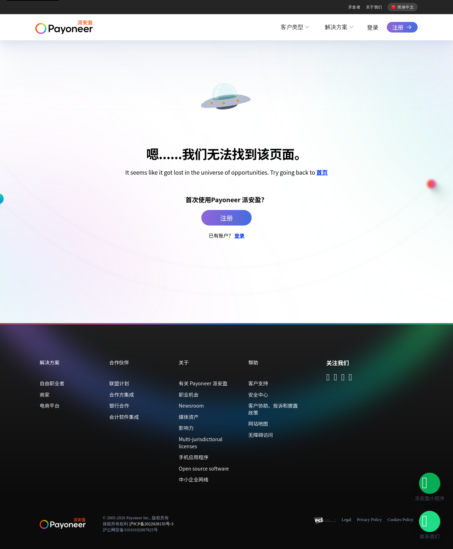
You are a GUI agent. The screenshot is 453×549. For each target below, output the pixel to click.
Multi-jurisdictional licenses (201, 443)
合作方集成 (121, 394)
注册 (397, 27)
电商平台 (49, 405)
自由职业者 (52, 383)
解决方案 (336, 27)
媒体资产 (189, 416)
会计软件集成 (124, 416)
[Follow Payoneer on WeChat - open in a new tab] (328, 378)
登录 (372, 27)
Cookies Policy (400, 519)
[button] (429, 483)
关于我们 (374, 7)
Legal (346, 519)
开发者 (354, 7)
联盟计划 (119, 383)
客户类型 (292, 27)
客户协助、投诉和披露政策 (273, 409)
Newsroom (191, 405)
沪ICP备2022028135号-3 (151, 523)
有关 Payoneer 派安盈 (203, 383)
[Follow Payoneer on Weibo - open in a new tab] (350, 378)
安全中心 (258, 394)
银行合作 (119, 405)
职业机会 (189, 394)
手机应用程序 (193, 457)
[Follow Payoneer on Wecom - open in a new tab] (335, 378)
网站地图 (258, 423)
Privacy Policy (369, 519)
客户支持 (258, 383)
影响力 (186, 427)
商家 (45, 394)
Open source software (204, 468)
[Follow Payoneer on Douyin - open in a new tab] (343, 378)
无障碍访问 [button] (260, 434)
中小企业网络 (193, 479)
